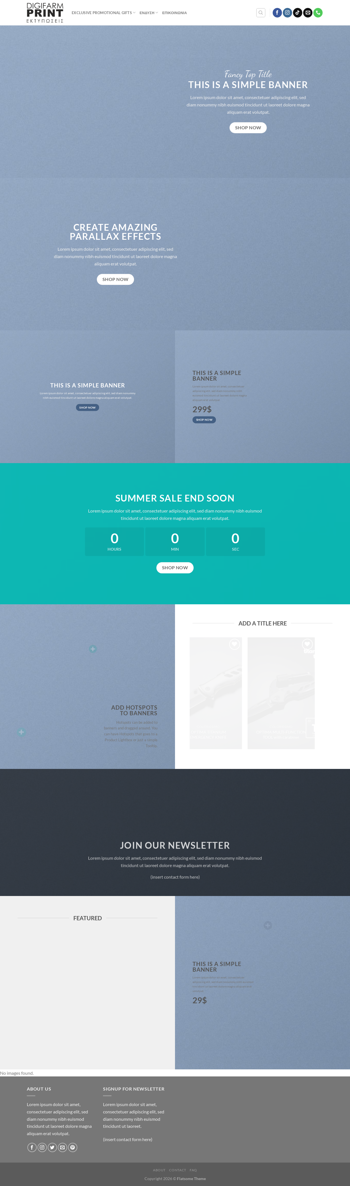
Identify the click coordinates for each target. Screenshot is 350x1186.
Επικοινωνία (174, 12)
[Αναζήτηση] (260, 12)
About (159, 1170)
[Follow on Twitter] (52, 1147)
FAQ (193, 1170)
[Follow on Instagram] (287, 13)
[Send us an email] (307, 13)
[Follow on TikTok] (297, 13)
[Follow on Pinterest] (72, 1147)
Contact (177, 1170)
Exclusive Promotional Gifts (103, 12)
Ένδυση (148, 12)
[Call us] (318, 13)
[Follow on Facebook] (277, 13)
